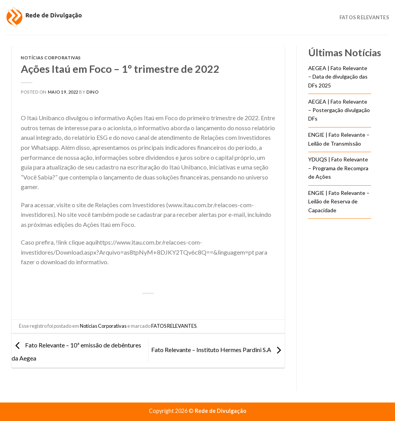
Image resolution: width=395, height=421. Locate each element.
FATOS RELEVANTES (173, 326)
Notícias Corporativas (51, 57)
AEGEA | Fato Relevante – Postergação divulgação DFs (339, 110)
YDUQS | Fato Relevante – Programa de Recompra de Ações (338, 168)
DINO (92, 91)
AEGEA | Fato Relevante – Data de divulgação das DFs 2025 (338, 77)
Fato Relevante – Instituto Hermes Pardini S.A (218, 350)
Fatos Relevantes (364, 17)
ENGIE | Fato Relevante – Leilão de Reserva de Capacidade (339, 201)
